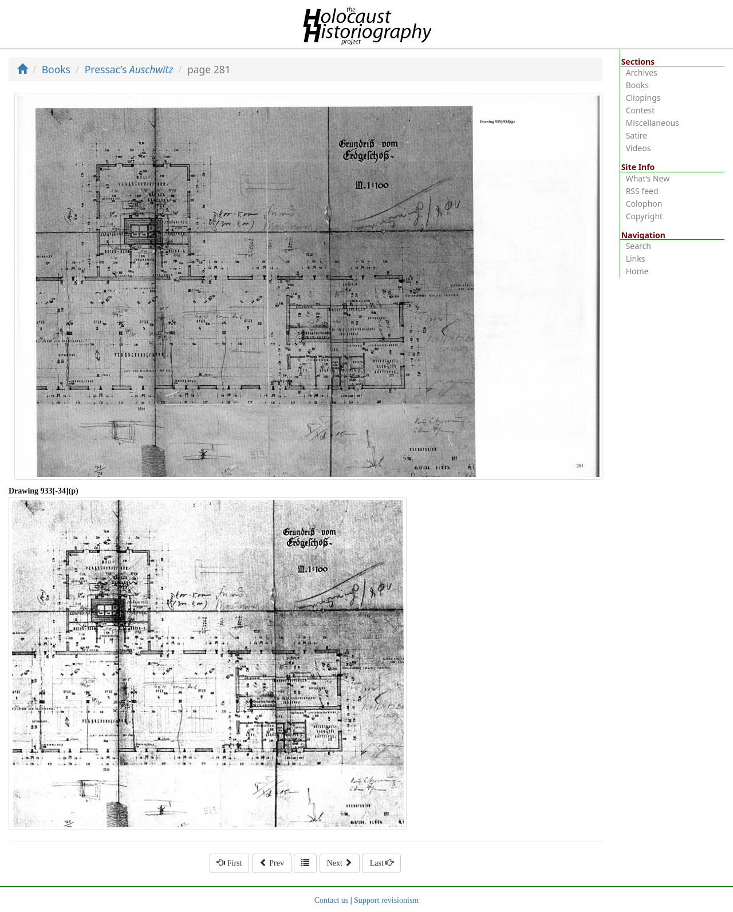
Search (638, 245)
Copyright (644, 216)
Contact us (331, 900)
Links (635, 258)
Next (340, 862)
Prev (271, 862)
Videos (638, 148)
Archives (641, 72)
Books (56, 69)
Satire (637, 135)
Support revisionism (386, 900)
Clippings (643, 97)
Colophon (644, 203)
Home (637, 271)
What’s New (648, 178)
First (229, 862)
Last (382, 862)
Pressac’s (129, 69)
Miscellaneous (652, 122)
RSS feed (642, 190)
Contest (640, 110)
